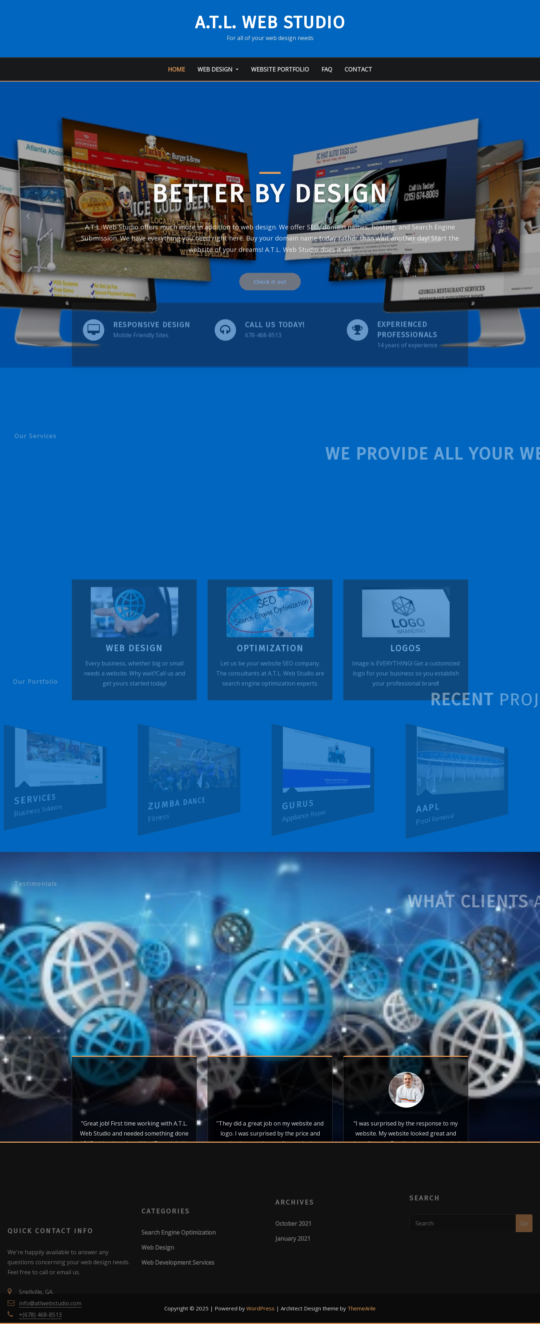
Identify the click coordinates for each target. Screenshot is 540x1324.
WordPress (260, 1308)
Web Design (218, 69)
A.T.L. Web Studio (270, 22)
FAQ (326, 69)
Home (176, 69)
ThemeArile (362, 1308)
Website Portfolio (280, 69)
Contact (358, 69)
